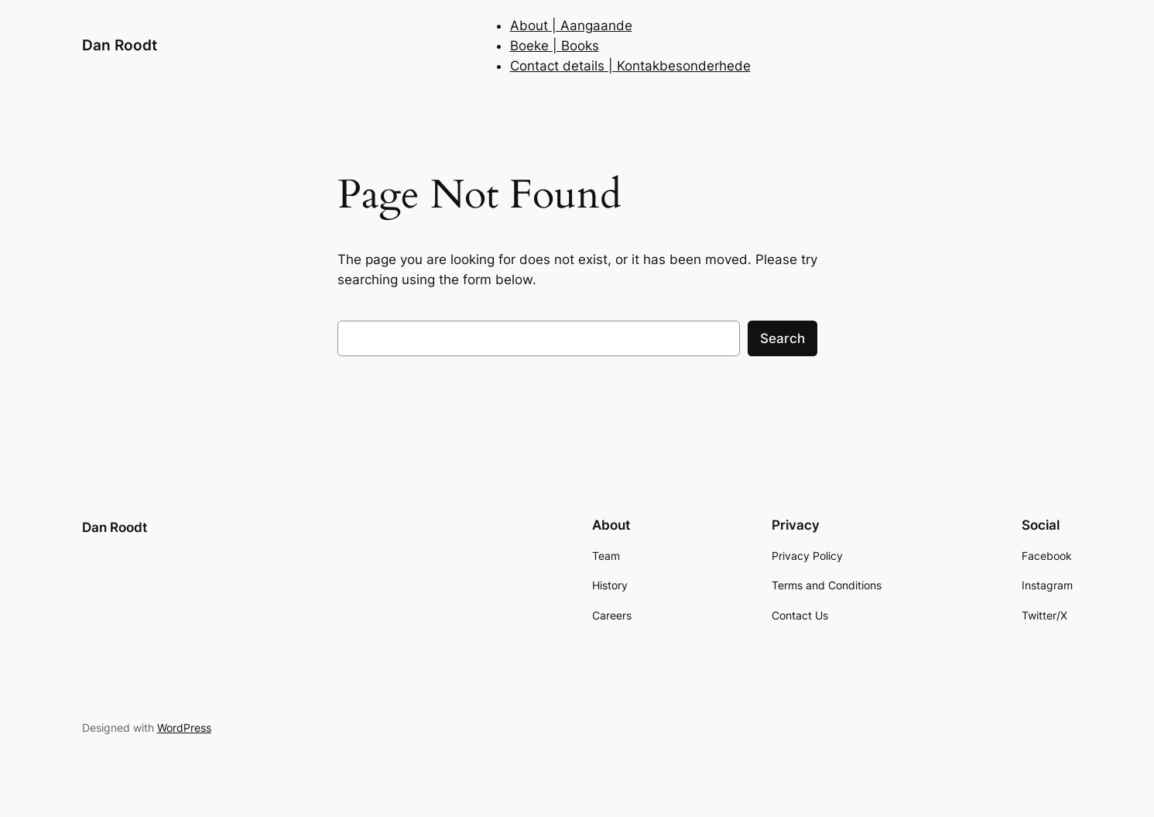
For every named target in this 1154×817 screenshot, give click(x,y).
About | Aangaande (571, 25)
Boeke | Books (554, 45)
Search (782, 338)
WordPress (184, 727)
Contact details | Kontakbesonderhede (630, 66)
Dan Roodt (119, 45)
